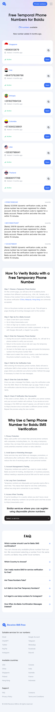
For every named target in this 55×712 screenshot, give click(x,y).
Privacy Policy (7, 696)
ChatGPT (5, 641)
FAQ (3, 693)
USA (3, 665)
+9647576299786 (14, 75)
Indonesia (31, 680)
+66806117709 (12, 178)
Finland (4, 676)
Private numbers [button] (40, 4)
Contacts (31, 693)
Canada (31, 665)
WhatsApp (32, 645)
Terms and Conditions (36, 696)
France (30, 676)
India (30, 669)
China (22, 299)
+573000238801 (13, 126)
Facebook (31, 649)
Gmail (4, 637)
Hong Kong (36, 299)
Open (47, 59)
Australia (31, 673)
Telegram (31, 641)
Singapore (5, 673)
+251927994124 (12, 101)
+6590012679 (11, 49)
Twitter (4, 645)
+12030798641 (12, 152)
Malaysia (28, 299)
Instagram (5, 653)
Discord (31, 653)
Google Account (34, 637)
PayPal (4, 649)
